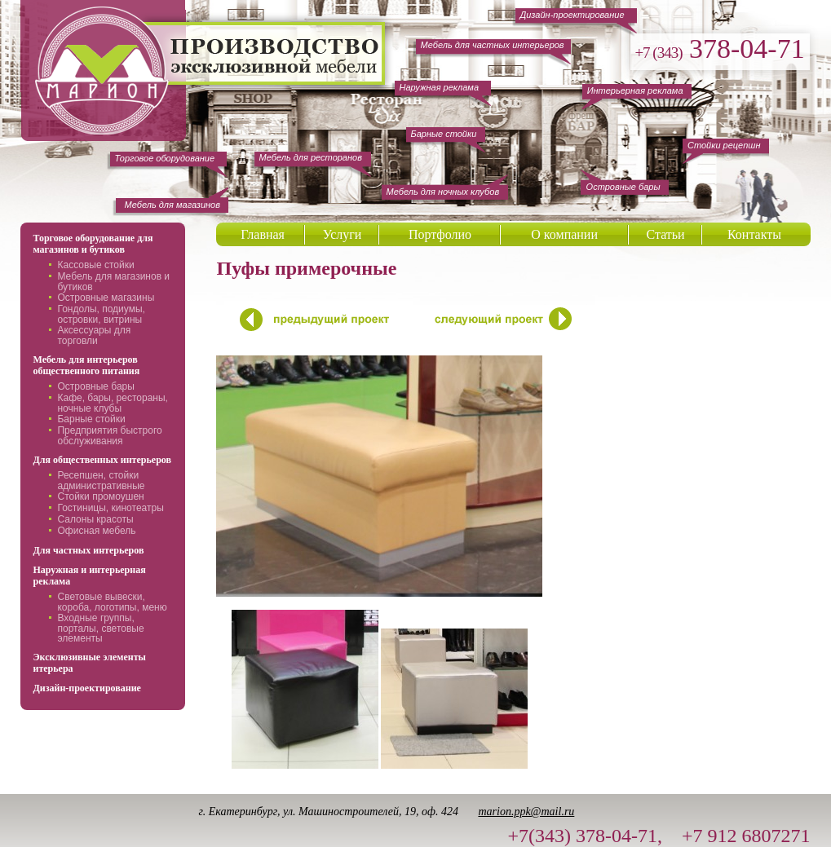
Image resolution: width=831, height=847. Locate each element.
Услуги (342, 234)
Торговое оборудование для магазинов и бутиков (92, 243)
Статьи (665, 234)
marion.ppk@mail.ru (526, 811)
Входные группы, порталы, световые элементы (100, 628)
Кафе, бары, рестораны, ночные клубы (112, 403)
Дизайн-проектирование (86, 688)
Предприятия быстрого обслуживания (109, 436)
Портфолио (440, 234)
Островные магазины (105, 297)
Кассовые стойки (95, 265)
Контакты (754, 234)
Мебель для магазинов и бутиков (113, 282)
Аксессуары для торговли (93, 335)
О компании (564, 234)
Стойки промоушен (100, 496)
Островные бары (95, 386)
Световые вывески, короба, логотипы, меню (111, 602)
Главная (263, 234)
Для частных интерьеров (88, 550)
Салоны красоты (95, 519)
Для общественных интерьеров (102, 459)
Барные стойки (91, 419)
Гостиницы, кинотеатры (110, 508)
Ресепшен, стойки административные (100, 481)
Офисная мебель (96, 530)
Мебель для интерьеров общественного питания (86, 365)
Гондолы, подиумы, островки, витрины (100, 314)
